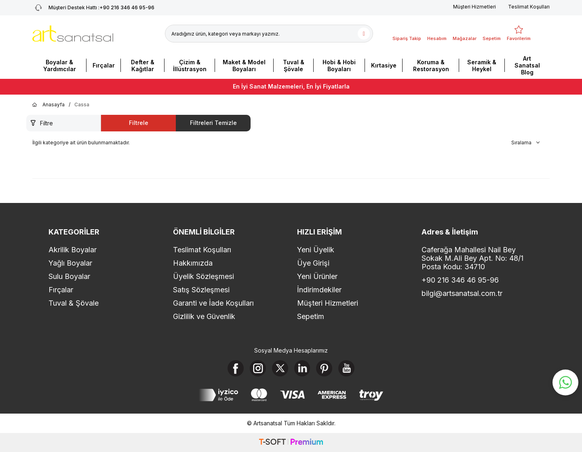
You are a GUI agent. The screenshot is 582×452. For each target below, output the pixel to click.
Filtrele (138, 122)
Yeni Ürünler (317, 276)
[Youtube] (347, 368)
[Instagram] (258, 368)
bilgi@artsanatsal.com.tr (462, 293)
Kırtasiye (383, 65)
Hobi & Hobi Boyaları (339, 65)
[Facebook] (236, 368)
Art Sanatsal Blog (527, 65)
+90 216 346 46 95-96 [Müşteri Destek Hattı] (93, 8)
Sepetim (310, 316)
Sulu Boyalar (69, 276)
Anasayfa (48, 105)
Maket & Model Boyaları (244, 65)
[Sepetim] (492, 33)
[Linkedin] (302, 368)
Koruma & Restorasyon (431, 65)
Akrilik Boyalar (72, 249)
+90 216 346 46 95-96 (460, 280)
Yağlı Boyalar (70, 263)
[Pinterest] (324, 368)
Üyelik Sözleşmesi (203, 276)
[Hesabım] (437, 33)
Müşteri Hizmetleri (474, 7)
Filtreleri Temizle (213, 122)
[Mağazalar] (465, 33)
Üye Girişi (313, 263)
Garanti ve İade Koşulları (213, 303)
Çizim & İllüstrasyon (190, 65)
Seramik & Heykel (481, 65)
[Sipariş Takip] (406, 33)
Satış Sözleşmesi (201, 289)
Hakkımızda (193, 263)
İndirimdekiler (319, 289)
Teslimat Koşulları (529, 7)
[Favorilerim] (519, 33)
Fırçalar (104, 65)
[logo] (72, 33)
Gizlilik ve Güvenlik (204, 316)
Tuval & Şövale (293, 65)
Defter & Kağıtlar (142, 65)
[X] (280, 368)
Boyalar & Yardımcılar (59, 65)
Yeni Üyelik (315, 249)
